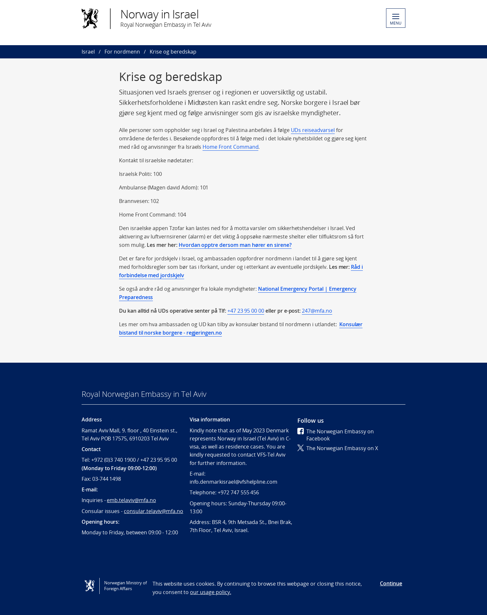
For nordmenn (122, 51)
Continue (391, 583)
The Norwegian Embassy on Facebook (335, 435)
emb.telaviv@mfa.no (131, 500)
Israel (88, 51)
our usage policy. (210, 592)
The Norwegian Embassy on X (337, 448)
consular (153, 511)
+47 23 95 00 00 (245, 310)
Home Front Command (230, 146)
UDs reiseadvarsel (313, 130)
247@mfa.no (317, 310)
